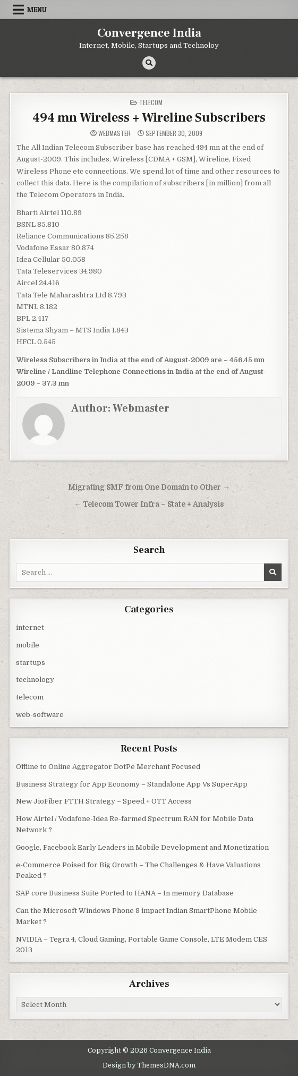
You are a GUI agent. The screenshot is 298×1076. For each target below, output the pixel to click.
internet (30, 627)
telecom (151, 102)
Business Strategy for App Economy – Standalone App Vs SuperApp (132, 784)
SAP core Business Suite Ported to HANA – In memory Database (125, 893)
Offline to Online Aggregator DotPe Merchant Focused (108, 767)
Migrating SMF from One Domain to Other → (149, 487)
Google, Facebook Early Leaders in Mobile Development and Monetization (142, 847)
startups (30, 663)
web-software (40, 715)
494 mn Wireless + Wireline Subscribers (149, 117)
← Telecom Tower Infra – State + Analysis (149, 504)
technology (35, 680)
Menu (37, 9)
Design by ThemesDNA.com (149, 1065)
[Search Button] (149, 63)
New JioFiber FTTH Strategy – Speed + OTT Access (104, 801)
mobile (27, 645)
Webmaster (114, 133)
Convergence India (149, 32)
